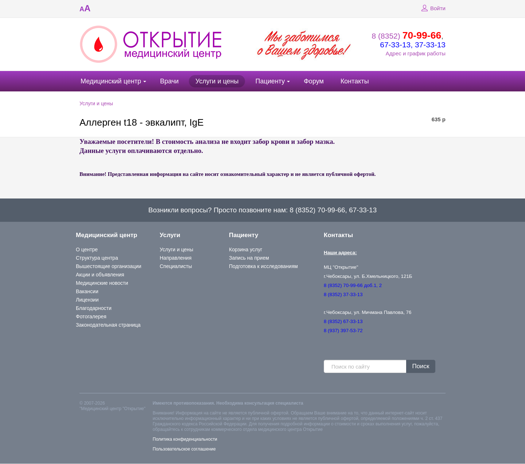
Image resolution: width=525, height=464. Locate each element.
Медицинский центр (111, 81)
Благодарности (94, 308)
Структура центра (97, 258)
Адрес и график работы (416, 53)
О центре (87, 249)
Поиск (420, 366)
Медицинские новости (102, 283)
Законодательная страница (108, 325)
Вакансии (87, 291)
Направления (175, 258)
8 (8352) (407, 36)
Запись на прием (249, 258)
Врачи (169, 81)
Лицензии (87, 300)
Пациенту (270, 81)
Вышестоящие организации (108, 266)
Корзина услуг (245, 249)
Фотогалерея (91, 316)
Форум (314, 81)
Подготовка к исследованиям (263, 266)
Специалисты (176, 266)
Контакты (355, 81)
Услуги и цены (216, 81)
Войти (432, 8)
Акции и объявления (100, 275)
